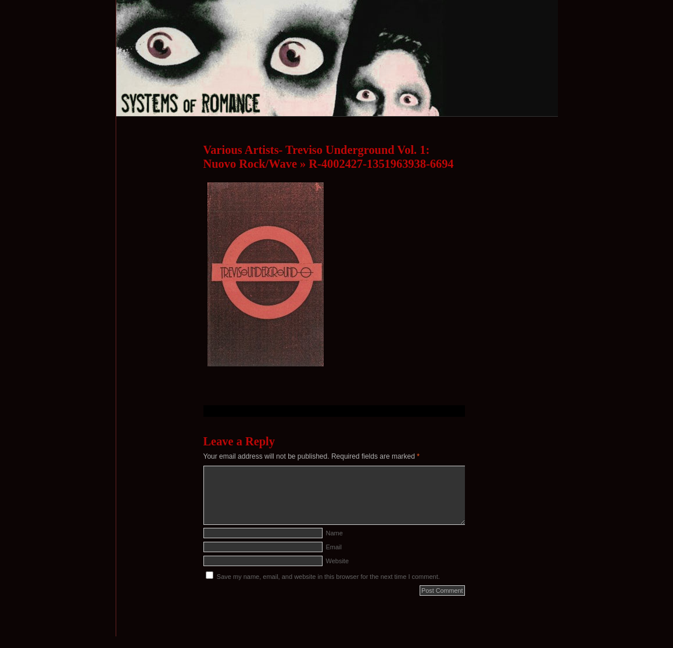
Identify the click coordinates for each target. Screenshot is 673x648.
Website (337, 560)
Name (334, 533)
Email (334, 546)
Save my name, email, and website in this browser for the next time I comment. (328, 576)
